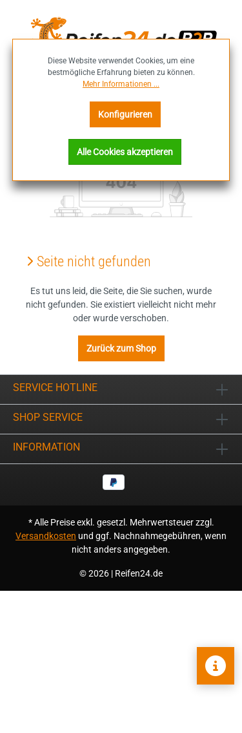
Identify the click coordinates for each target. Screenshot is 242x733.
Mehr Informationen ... (121, 84)
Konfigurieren (125, 114)
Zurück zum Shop (121, 348)
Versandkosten (45, 536)
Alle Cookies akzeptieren (125, 152)
